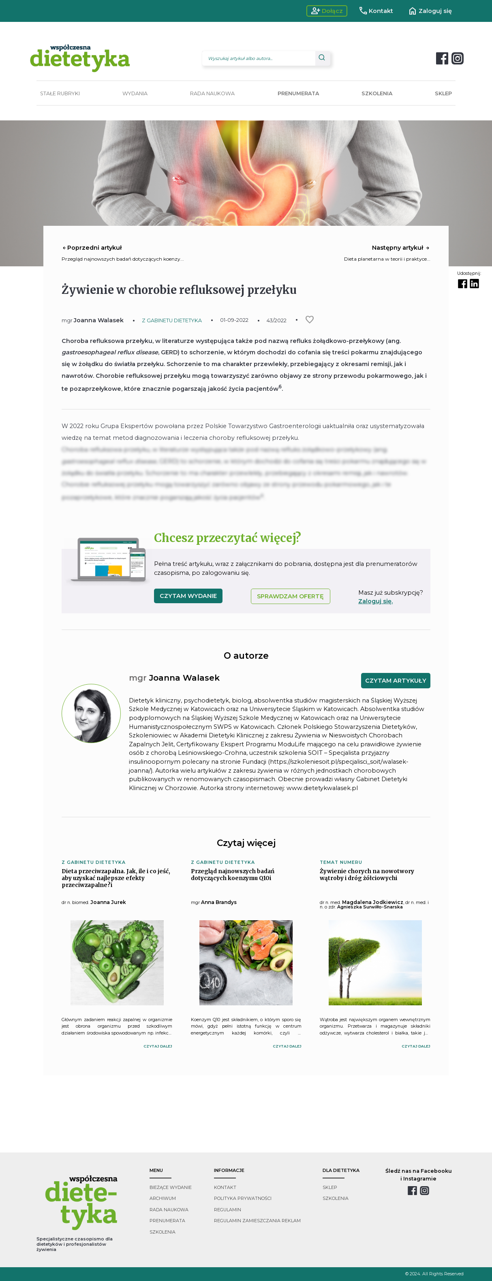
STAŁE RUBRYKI (60, 93)
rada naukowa (169, 1209)
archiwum (163, 1198)
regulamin (227, 1209)
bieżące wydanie (171, 1187)
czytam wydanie (188, 596)
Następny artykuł (401, 247)
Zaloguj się (430, 11)
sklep (330, 1187)
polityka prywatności (243, 1198)
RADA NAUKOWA (212, 93)
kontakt (225, 1187)
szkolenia (162, 1232)
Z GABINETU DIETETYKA (172, 320)
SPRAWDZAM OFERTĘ (290, 596)
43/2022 (277, 320)
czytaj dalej (157, 1046)
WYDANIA (135, 93)
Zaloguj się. (375, 601)
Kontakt (376, 11)
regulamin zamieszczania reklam (257, 1220)
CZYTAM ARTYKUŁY (395, 680)
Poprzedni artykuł (92, 247)
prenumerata (167, 1220)
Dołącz (327, 11)
